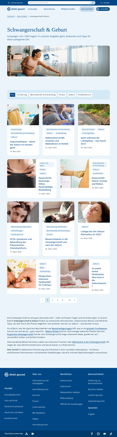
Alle (12, 94)
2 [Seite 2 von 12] (52, 300)
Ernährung (22, 94)
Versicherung (49, 9)
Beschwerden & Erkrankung (43, 94)
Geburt (71, 94)
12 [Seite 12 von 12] (69, 300)
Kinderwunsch (84, 94)
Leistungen (32, 9)
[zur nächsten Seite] (74, 300)
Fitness (62, 94)
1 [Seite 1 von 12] (47, 300)
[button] (17, 388)
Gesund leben (87, 9)
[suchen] (92, 2)
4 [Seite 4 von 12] (62, 300)
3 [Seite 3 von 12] (57, 300)
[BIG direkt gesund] (16, 9)
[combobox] (59, 2)
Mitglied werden (68, 9)
